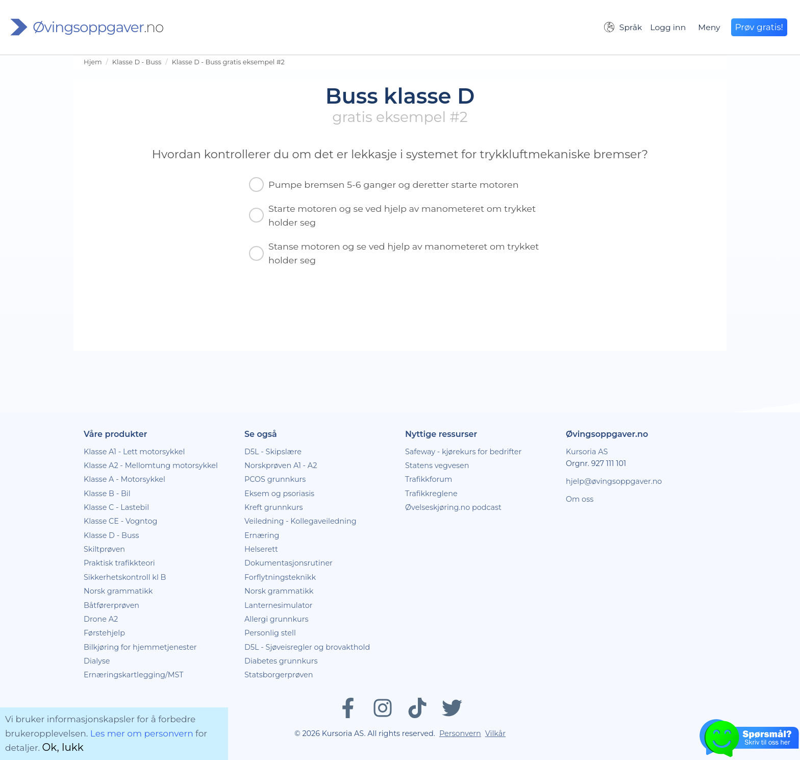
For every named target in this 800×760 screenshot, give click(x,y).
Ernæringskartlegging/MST (133, 674)
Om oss (579, 499)
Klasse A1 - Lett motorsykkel (134, 451)
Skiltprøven (104, 549)
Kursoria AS (587, 451)
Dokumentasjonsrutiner (288, 563)
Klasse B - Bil (107, 493)
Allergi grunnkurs (276, 619)
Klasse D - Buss (137, 62)
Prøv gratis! (759, 27)
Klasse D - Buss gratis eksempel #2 (228, 62)
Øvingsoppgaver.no (607, 434)
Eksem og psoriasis (279, 493)
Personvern (460, 733)
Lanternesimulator (278, 605)
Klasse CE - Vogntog (120, 521)
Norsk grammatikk (118, 591)
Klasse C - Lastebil (116, 507)
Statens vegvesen (437, 465)
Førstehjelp (104, 633)
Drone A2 (101, 619)
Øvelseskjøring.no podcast (453, 507)
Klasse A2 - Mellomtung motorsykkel (151, 465)
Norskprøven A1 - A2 (280, 465)
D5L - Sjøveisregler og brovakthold (307, 647)
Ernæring (261, 535)
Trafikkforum (428, 479)
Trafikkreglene (431, 493)
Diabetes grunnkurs (280, 661)
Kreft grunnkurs (273, 507)
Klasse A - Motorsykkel (124, 479)
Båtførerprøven (111, 605)
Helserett (261, 549)
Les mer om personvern (141, 733)
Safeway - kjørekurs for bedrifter (463, 451)
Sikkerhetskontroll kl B (125, 577)
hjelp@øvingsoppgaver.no (614, 481)
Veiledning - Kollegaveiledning (300, 521)
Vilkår (495, 733)
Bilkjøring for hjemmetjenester (140, 647)
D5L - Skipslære (273, 451)
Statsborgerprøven (278, 674)
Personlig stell (270, 633)
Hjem (93, 62)
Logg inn (668, 27)
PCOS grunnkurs (275, 479)
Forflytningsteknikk (280, 577)
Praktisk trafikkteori (119, 563)
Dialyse (97, 661)
